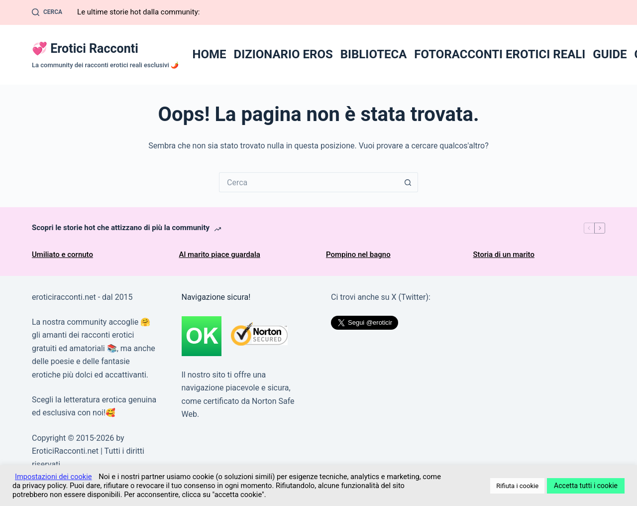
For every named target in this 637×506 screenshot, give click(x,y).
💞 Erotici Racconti (85, 48)
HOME (209, 54)
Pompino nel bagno (358, 254)
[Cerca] (47, 12)
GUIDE (610, 54)
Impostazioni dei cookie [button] (53, 476)
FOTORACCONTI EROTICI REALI (499, 54)
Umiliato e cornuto (62, 254)
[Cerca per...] (308, 182)
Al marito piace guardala (219, 254)
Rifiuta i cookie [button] (517, 486)
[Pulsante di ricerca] (408, 182)
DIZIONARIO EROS (283, 54)
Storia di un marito (503, 254)
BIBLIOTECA (373, 54)
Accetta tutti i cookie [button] (586, 486)
